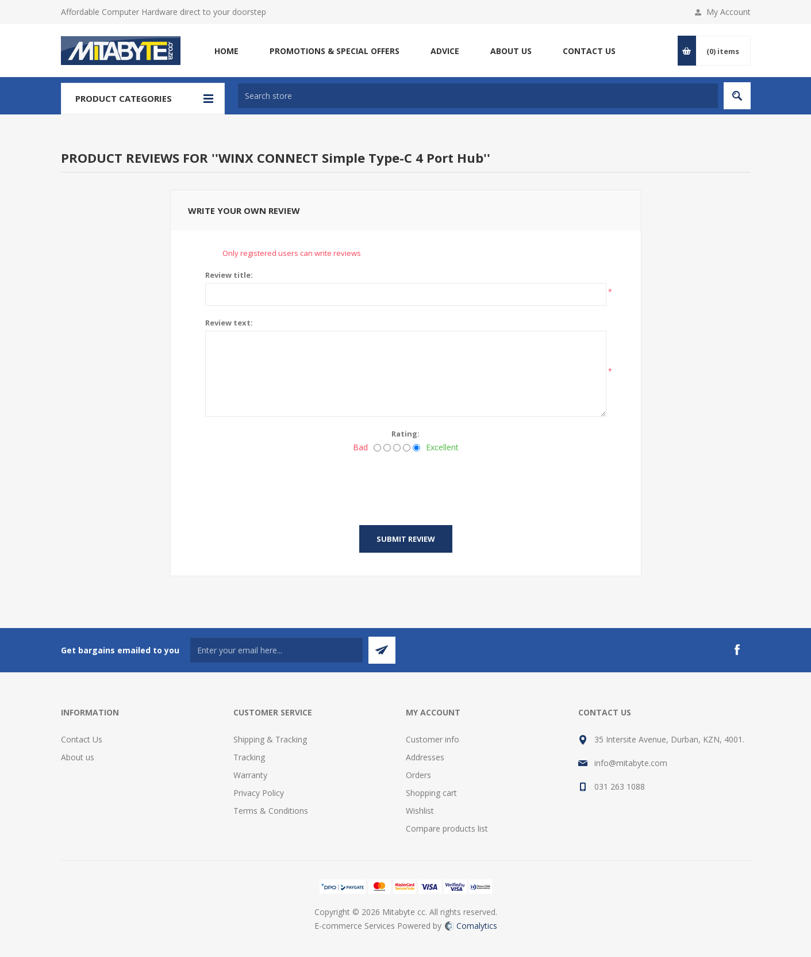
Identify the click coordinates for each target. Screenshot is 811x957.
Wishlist (420, 810)
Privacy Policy (258, 792)
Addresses (425, 757)
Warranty (250, 775)
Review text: (229, 322)
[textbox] (478, 95)
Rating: (405, 433)
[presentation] (405, 485)
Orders (418, 775)
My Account (728, 11)
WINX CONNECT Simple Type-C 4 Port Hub (350, 157)
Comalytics (471, 925)
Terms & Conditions (270, 810)
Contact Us (81, 739)
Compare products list (447, 828)
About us (77, 757)
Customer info (432, 739)
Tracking (249, 757)
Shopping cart (431, 792)
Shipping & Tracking (270, 739)
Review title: (229, 275)
